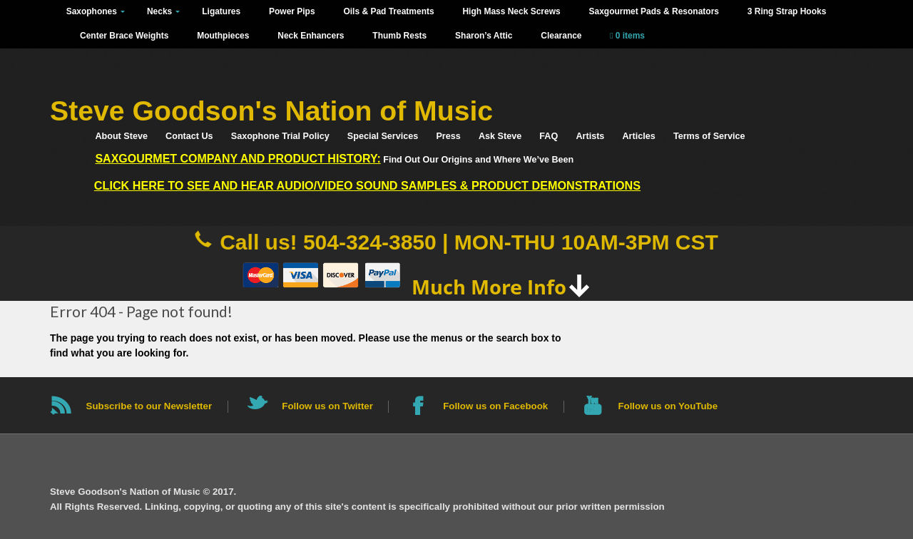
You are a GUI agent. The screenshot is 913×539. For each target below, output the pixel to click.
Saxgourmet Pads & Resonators (653, 11)
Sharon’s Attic (483, 36)
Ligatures (221, 11)
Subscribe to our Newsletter (149, 406)
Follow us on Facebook (495, 406)
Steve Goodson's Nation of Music (271, 111)
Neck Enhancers (310, 36)
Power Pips (292, 11)
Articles (639, 136)
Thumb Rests (399, 36)
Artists (590, 136)
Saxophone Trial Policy (280, 136)
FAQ (548, 136)
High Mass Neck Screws (511, 11)
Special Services (382, 136)
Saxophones (91, 11)
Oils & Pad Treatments (388, 11)
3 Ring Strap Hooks (787, 11)
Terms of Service (709, 136)
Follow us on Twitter (327, 406)
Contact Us (189, 136)
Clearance (561, 36)
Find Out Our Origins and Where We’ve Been (334, 159)
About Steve (121, 136)
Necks (159, 11)
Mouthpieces (223, 36)
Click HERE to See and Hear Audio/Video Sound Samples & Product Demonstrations (367, 185)
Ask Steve (500, 136)
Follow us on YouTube (668, 406)
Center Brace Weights (124, 36)
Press (448, 136)
